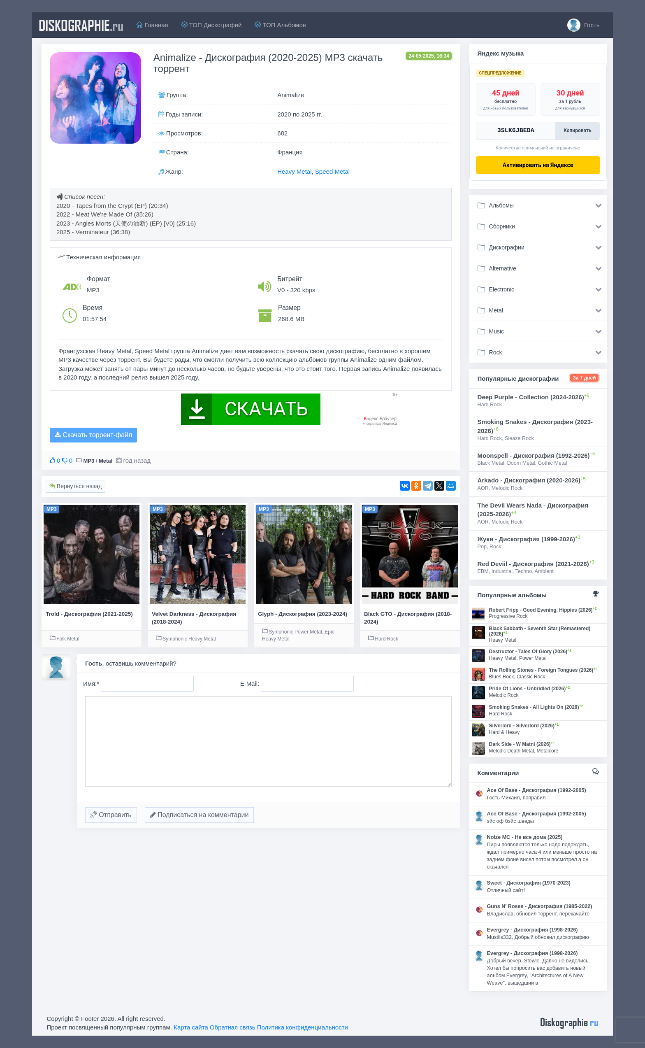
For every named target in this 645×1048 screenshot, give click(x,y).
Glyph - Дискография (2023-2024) (302, 614)
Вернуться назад (75, 486)
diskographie (81, 25)
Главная (152, 24)
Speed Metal (332, 171)
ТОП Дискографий (211, 24)
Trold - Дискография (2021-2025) (89, 614)
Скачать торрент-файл (93, 434)
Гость (583, 25)
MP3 (88, 461)
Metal (105, 461)
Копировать (577, 130)
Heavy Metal (294, 171)
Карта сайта (191, 1027)
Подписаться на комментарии (199, 814)
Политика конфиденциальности (302, 1027)
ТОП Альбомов (280, 24)
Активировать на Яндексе (538, 165)
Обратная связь (232, 1027)
